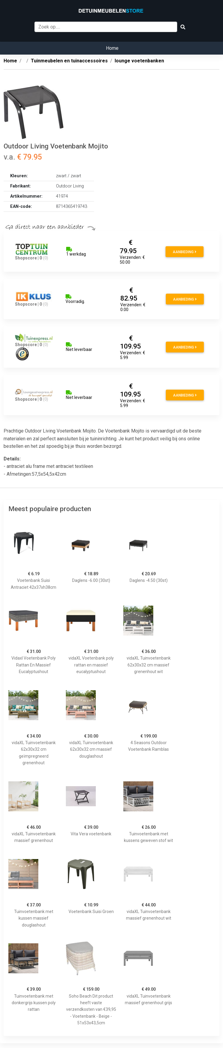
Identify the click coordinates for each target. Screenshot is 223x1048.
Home (112, 48)
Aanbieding (184, 252)
